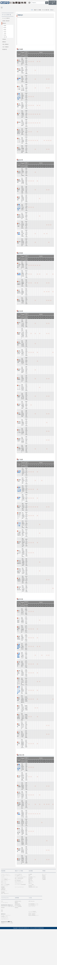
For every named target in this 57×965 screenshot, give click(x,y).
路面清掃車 (3, 889)
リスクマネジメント (5, 919)
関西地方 (4, 41)
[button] (29, 2)
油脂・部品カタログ (5, 893)
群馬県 (5, 29)
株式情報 (44, 878)
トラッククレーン (4, 878)
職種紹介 (16, 902)
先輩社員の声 (17, 903)
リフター (2, 876)
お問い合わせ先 (31, 901)
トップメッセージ (4, 902)
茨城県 (5, 25)
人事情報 (44, 879)
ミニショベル (3, 883)
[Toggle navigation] (1, 7)
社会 (2, 911)
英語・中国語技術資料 (19, 878)
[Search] (38, 2)
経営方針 (44, 875)
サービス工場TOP (6, 18)
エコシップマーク (31, 906)
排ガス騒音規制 (18, 880)
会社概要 (30, 874)
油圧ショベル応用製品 (5, 884)
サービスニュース (18, 879)
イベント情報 (31, 884)
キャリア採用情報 (18, 906)
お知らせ (30, 883)
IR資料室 (44, 876)
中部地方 (4, 39)
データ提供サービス (18, 875)
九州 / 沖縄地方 (5, 46)
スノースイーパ (4, 890)
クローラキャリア (4, 885)
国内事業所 (30, 878)
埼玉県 (5, 31)
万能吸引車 (3, 888)
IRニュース (44, 874)
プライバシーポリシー (32, 912)
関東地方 (4, 23)
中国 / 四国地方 (5, 44)
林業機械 (2, 892)
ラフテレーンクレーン (5, 874)
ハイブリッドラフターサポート (21, 876)
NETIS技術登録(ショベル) (33, 903)
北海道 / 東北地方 (6, 20)
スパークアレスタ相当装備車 (20, 884)
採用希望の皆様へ (18, 901)
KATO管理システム (32, 876)
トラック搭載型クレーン (5, 879)
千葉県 (5, 33)
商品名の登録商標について (33, 915)
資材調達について (31, 885)
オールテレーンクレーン (5, 875)
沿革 (29, 875)
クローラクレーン (4, 880)
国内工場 (30, 879)
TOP (32, 9)
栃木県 (5, 27)
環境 (2, 910)
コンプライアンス (4, 917)
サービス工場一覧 (18, 874)
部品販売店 (4, 49)
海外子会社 (30, 880)
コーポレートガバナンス (5, 915)
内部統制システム (4, 916)
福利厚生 (16, 907)
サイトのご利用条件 (32, 911)
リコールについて (18, 883)
